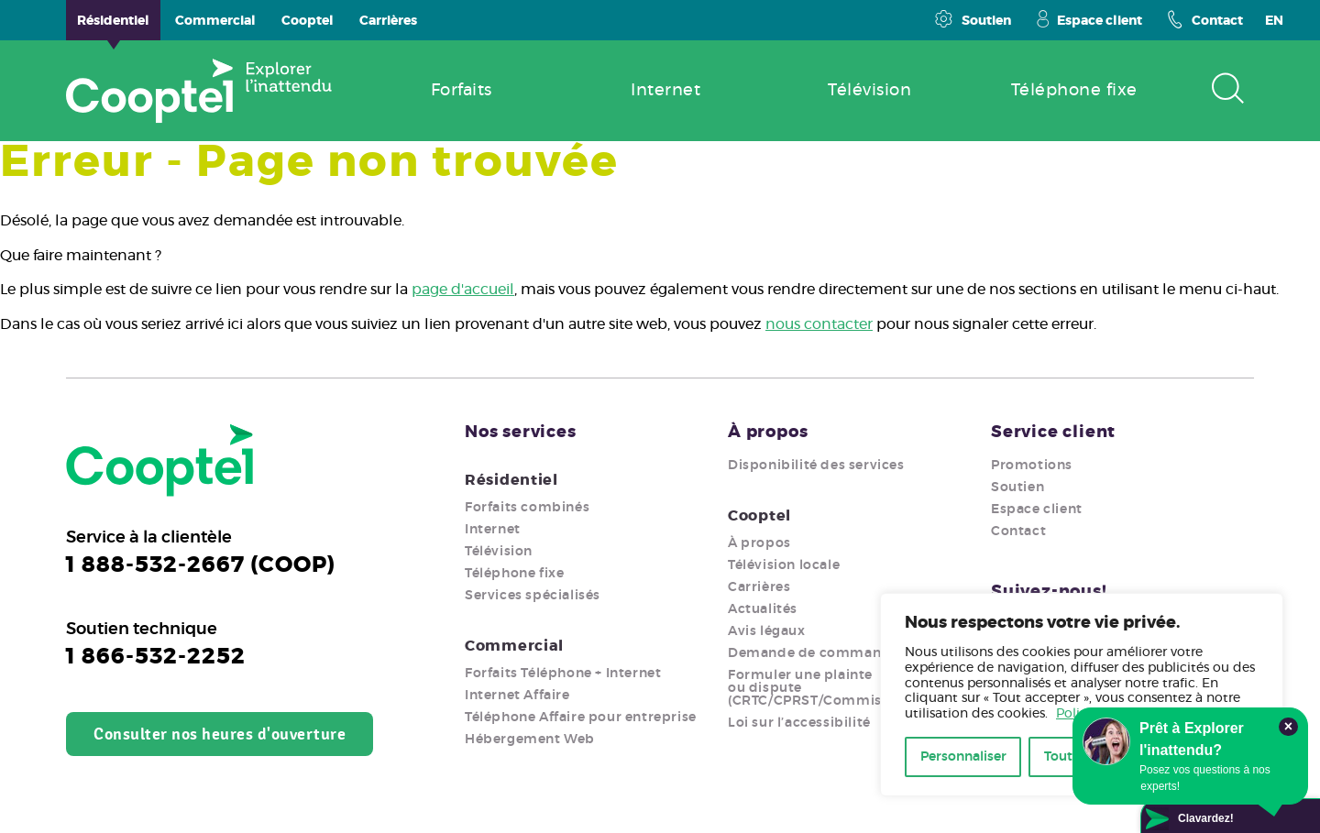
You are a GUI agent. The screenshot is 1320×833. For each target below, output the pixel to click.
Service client (1053, 432)
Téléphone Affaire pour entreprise (581, 717)
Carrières (759, 587)
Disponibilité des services (816, 465)
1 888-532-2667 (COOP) (201, 565)
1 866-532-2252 (156, 657)
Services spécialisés (532, 595)
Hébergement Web (530, 739)
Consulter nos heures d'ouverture (220, 734)
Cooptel (759, 516)
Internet (493, 529)
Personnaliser (963, 757)
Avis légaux (767, 631)
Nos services (521, 432)
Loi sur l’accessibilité (799, 723)
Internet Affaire (517, 695)
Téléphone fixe (514, 573)
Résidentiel (511, 480)
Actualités (763, 609)
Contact (1205, 19)
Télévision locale (784, 565)
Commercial (514, 646)
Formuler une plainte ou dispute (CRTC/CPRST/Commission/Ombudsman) (869, 688)
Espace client (1089, 19)
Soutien (972, 19)
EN (1274, 21)
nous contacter (819, 324)
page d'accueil (463, 289)
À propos (768, 432)
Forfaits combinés (527, 507)
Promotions (1031, 465)
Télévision (499, 551)
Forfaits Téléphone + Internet (563, 673)
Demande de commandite (818, 653)
